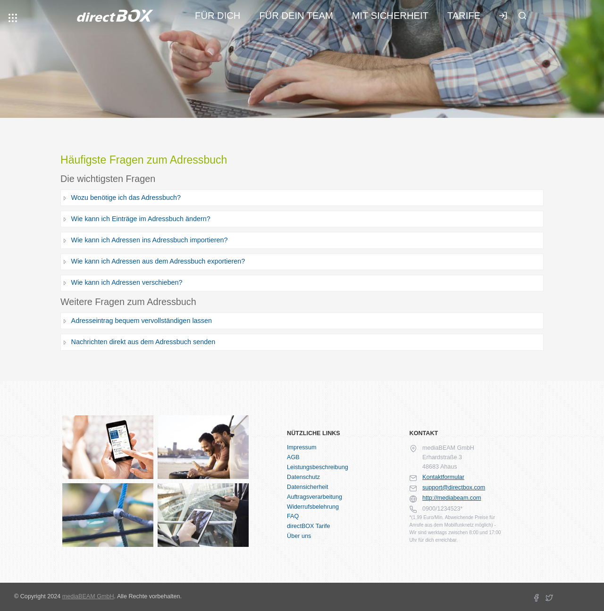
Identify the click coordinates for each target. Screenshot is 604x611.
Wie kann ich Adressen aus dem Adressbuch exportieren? (158, 261)
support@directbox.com (453, 487)
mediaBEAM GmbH (88, 596)
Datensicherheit (307, 487)
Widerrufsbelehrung (313, 507)
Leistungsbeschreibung (317, 467)
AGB (293, 457)
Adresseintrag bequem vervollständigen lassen (141, 320)
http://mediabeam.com (451, 498)
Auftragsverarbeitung (314, 497)
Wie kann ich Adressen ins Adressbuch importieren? (149, 240)
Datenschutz (303, 477)
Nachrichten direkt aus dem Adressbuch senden (143, 342)
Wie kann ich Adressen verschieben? (127, 282)
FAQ (293, 516)
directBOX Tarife (308, 526)
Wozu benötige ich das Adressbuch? (126, 197)
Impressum (301, 447)
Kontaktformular (443, 477)
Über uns (299, 536)
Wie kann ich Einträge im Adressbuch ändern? (140, 219)
